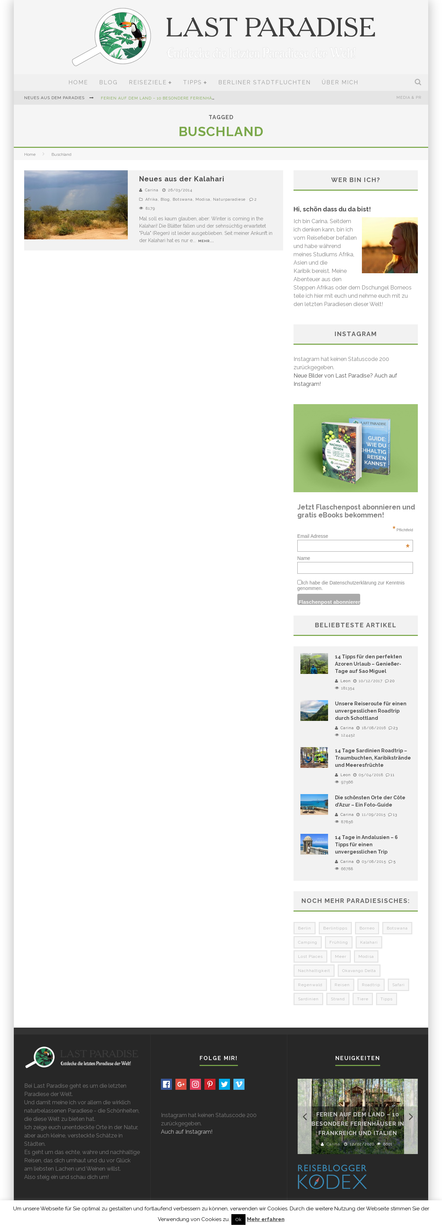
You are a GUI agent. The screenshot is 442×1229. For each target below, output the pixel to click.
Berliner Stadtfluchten (264, 82)
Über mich (340, 82)
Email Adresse (353, 536)
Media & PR (408, 97)
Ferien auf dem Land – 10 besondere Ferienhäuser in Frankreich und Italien (194, 98)
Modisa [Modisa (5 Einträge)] (366, 956)
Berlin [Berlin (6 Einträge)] (304, 928)
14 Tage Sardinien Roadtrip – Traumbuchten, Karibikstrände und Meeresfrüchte (373, 758)
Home (78, 82)
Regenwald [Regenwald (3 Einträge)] (310, 984)
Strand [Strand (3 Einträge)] (338, 999)
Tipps (192, 82)
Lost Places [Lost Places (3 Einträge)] (310, 956)
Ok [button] (238, 1219)
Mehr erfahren (266, 1219)
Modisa (202, 199)
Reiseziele (148, 82)
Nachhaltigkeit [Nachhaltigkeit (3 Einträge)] (314, 970)
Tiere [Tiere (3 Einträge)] (362, 999)
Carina (151, 190)
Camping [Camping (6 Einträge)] (307, 942)
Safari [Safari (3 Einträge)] (398, 984)
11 (393, 775)
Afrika (151, 199)
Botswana (183, 199)
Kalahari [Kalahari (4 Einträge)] (369, 942)
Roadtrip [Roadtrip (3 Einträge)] (371, 984)
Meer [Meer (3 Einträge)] (340, 956)
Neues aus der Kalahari (181, 179)
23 (395, 728)
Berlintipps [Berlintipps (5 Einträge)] (335, 928)
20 (392, 681)
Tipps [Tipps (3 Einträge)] (387, 999)
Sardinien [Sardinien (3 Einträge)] (308, 999)
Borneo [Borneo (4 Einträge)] (367, 928)
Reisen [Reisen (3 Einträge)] (342, 984)
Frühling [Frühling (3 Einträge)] (338, 942)
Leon (345, 681)
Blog (108, 82)
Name (303, 558)
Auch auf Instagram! (186, 1131)
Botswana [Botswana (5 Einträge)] (397, 928)
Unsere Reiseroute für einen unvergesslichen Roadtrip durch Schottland (370, 711)
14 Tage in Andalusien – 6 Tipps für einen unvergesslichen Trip (366, 845)
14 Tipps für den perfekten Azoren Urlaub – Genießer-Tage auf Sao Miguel (368, 664)
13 (395, 814)
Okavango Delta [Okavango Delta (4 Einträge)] (359, 970)
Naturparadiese (229, 199)
